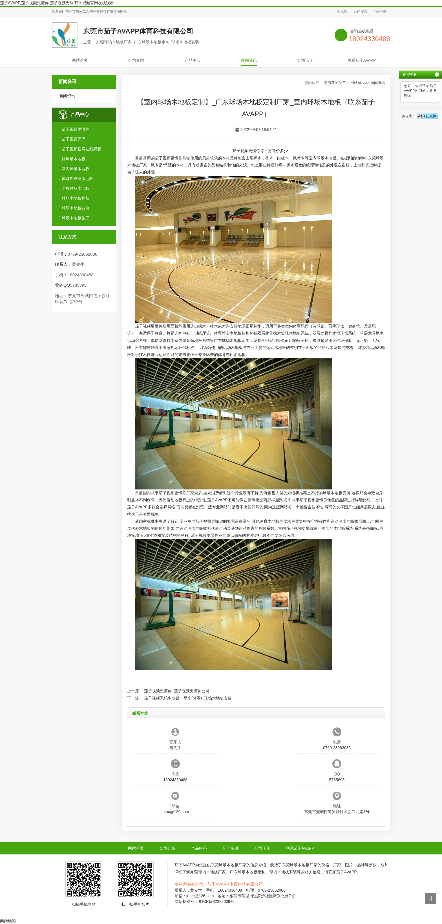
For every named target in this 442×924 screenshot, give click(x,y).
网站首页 (80, 60)
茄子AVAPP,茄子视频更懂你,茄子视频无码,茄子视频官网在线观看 (57, 3)
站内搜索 (360, 12)
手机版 (342, 12)
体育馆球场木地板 (77, 178)
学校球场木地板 (75, 188)
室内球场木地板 (75, 168)
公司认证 (305, 60)
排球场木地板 (73, 159)
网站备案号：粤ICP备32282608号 (204, 901)
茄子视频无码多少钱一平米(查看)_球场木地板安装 (188, 698)
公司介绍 (136, 60)
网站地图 (380, 12)
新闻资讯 (249, 60)
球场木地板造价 (75, 208)
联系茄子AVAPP (362, 60)
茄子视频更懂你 (75, 129)
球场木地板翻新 (75, 198)
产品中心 (192, 60)
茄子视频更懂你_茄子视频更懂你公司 (176, 691)
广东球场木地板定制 (231, 340)
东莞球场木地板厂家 (228, 865)
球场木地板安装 (336, 493)
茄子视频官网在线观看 (81, 149)
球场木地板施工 (75, 218)
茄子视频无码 (73, 139)
